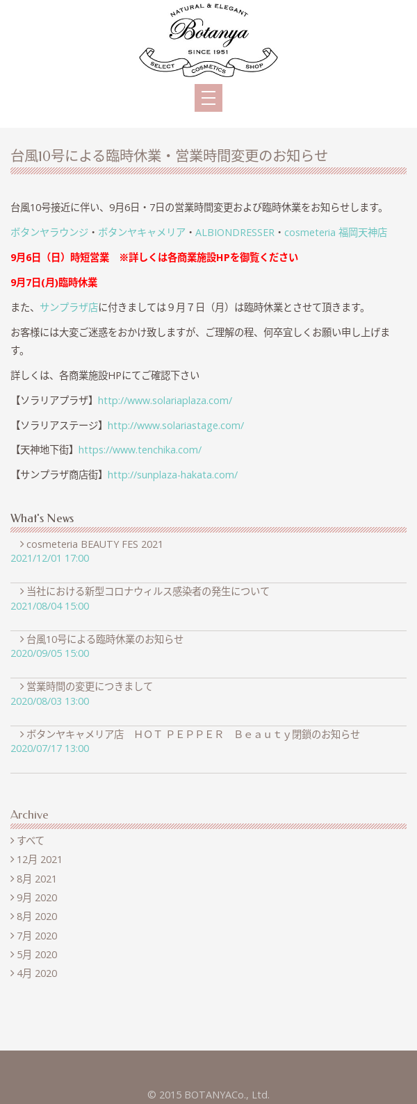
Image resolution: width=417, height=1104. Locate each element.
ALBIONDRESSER (235, 232)
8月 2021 (37, 878)
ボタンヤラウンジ (49, 232)
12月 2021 (40, 859)
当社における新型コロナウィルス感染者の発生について (150, 591)
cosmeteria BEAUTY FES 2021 (97, 544)
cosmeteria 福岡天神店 (335, 232)
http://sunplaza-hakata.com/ (173, 474)
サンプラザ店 (69, 307)
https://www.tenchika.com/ (140, 449)
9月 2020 (37, 897)
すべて (30, 840)
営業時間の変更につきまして (92, 686)
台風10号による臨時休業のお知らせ (107, 639)
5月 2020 (37, 954)
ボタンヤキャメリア (142, 232)
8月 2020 (37, 916)
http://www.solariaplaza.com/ (165, 400)
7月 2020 (37, 935)
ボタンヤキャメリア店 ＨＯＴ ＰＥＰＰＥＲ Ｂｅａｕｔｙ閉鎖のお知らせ (196, 734)
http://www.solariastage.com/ (176, 425)
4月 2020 (37, 973)
